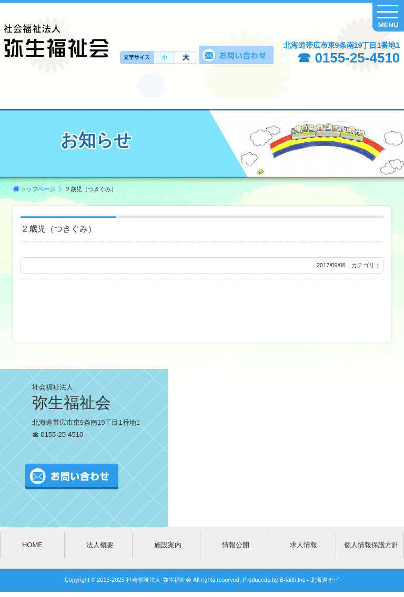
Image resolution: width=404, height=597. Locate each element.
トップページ (38, 189)
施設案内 (167, 545)
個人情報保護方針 (371, 545)
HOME (32, 545)
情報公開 (235, 545)
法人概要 (100, 545)
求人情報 (303, 545)
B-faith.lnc (291, 580)
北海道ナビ (324, 580)
